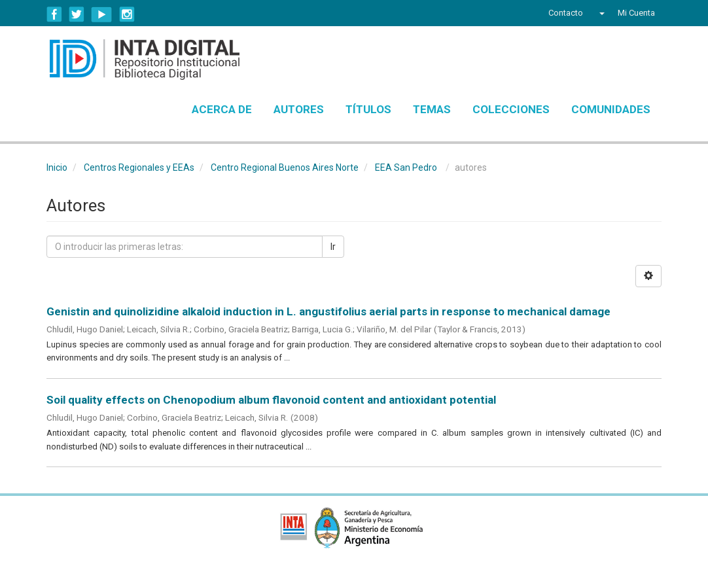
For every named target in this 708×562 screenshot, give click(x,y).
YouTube (102, 14)
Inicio (56, 167)
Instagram (127, 14)
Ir (333, 246)
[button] (600, 13)
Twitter (76, 14)
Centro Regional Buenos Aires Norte (285, 167)
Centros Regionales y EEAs (139, 167)
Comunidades (610, 109)
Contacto (565, 13)
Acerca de (222, 109)
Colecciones (511, 109)
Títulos (368, 109)
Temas (432, 109)
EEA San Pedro (406, 167)
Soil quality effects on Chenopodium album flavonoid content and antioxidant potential (271, 399)
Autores (299, 109)
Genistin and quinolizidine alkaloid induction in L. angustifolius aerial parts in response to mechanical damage (328, 311)
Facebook (54, 14)
